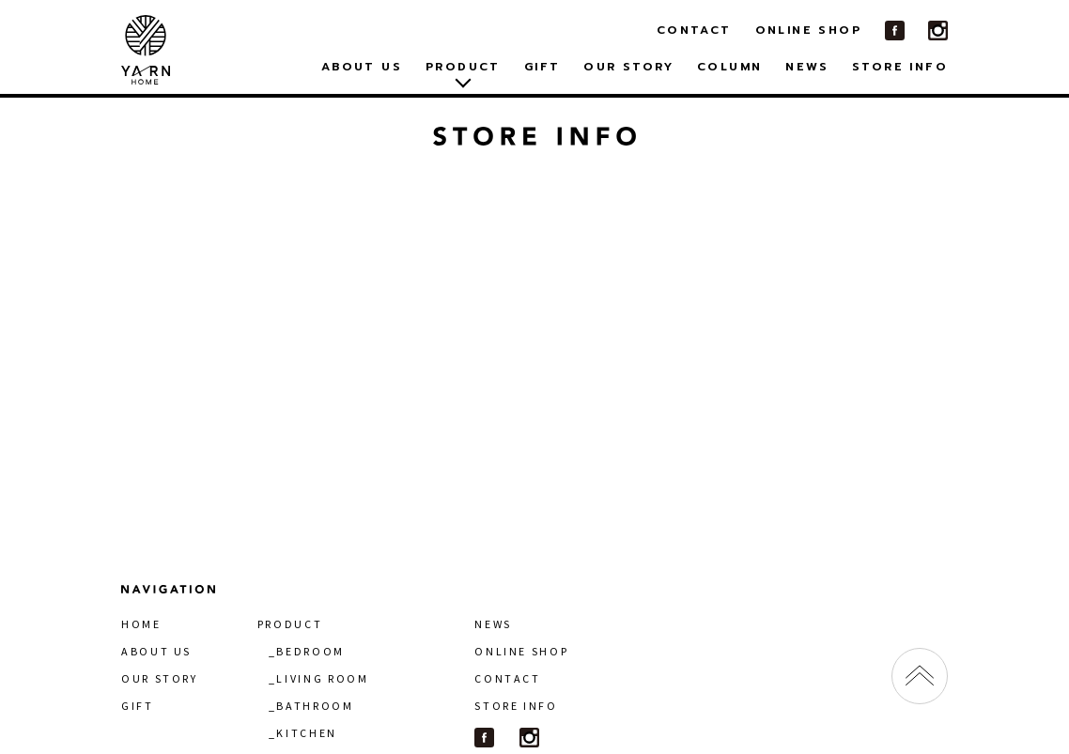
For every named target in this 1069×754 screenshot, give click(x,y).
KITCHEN (306, 733)
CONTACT (694, 30)
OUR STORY (628, 66)
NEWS (807, 66)
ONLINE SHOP (808, 30)
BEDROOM (310, 651)
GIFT (542, 66)
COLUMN (729, 66)
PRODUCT (289, 624)
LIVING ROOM (322, 678)
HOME (141, 624)
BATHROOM (314, 706)
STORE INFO (900, 66)
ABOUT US (361, 66)
